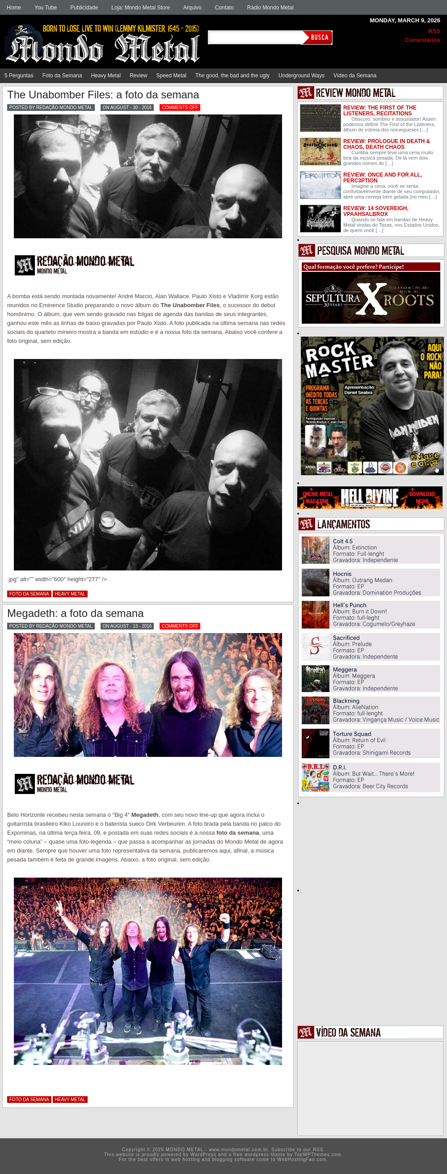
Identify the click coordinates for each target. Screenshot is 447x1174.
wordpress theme (265, 1154)
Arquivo (192, 7)
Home (14, 7)
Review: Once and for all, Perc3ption (382, 178)
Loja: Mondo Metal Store (140, 7)
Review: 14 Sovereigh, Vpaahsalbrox (376, 211)
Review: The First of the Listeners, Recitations (380, 111)
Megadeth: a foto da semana (75, 613)
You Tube (45, 7)
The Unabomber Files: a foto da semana (103, 95)
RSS (434, 31)
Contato (224, 7)
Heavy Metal (106, 75)
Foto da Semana (62, 75)
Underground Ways (301, 75)
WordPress (203, 1154)
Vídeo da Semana (354, 75)
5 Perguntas (19, 75)
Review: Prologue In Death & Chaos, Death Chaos (386, 144)
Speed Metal (171, 75)
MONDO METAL (105, 37)
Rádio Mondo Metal (270, 7)
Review (138, 75)
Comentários (422, 40)
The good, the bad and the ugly (232, 75)
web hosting (185, 1159)
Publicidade (84, 7)
